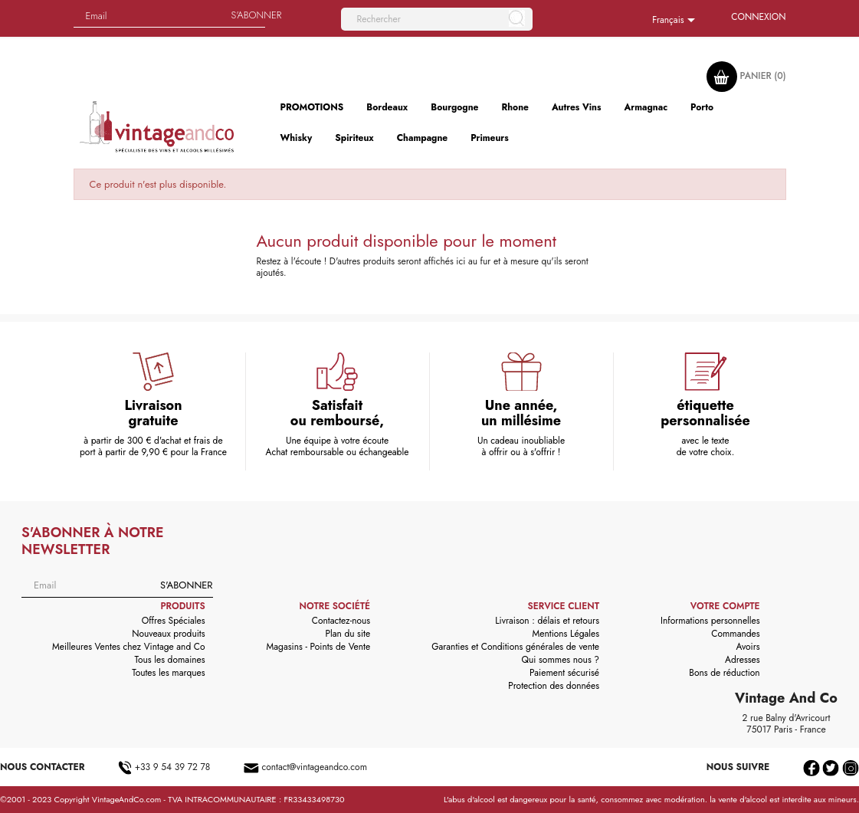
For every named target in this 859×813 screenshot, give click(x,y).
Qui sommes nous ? (561, 660)
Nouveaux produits (168, 634)
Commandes (735, 634)
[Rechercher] (437, 19)
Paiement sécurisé (564, 673)
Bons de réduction (724, 673)
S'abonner (186, 585)
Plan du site (347, 634)
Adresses (742, 660)
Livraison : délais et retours (547, 621)
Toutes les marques (168, 673)
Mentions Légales (566, 634)
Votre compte (725, 606)
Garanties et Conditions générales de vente (515, 647)
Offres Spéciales (173, 621)
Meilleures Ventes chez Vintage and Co (128, 647)
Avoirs (748, 647)
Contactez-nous (341, 621)
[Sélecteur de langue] (676, 20)
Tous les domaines (170, 660)
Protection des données (553, 686)
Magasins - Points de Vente (319, 647)
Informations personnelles (710, 621)
